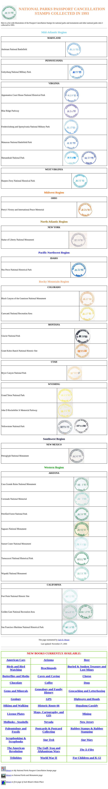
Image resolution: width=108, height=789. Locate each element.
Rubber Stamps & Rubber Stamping (87, 730)
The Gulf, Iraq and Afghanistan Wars (48, 749)
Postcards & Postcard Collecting (48, 730)
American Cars (15, 659)
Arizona (49, 659)
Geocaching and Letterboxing (87, 690)
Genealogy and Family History (49, 691)
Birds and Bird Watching (16, 668)
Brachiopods (48, 668)
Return (6, 770)
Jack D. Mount (63, 640)
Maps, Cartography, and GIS (49, 714)
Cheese (86, 676)
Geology (16, 699)
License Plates (16, 713)
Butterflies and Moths (15, 676)
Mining (86, 713)
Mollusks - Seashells (16, 721)
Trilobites (16, 757)
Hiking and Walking (15, 705)
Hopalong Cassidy (87, 705)
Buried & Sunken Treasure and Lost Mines (87, 668)
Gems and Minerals (16, 690)
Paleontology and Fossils (15, 730)
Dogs (87, 682)
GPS (48, 699)
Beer (87, 659)
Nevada (48, 721)
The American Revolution (16, 749)
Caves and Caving (49, 676)
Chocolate (16, 682)
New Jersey (87, 721)
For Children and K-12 (87, 757)
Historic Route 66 (49, 705)
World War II (48, 757)
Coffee (49, 682)
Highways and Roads (87, 699)
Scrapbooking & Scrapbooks (16, 740)
